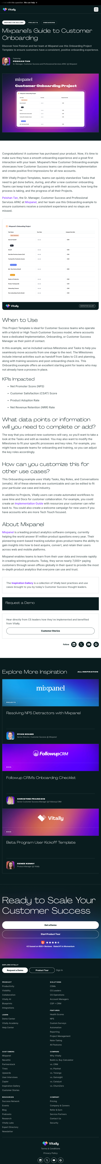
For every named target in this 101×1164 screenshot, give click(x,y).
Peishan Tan (10, 197)
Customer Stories (50, 630)
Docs (8, 767)
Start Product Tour (50, 934)
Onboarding (49, 22)
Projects (33, 22)
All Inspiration (88, 672)
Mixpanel (31, 202)
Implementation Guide (29, 503)
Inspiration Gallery (13, 22)
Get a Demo (50, 925)
